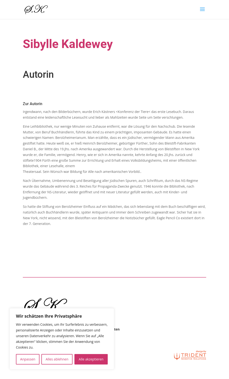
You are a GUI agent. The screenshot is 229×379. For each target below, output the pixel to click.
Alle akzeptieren (91, 359)
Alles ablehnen (57, 359)
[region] (62, 338)
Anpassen (27, 359)
